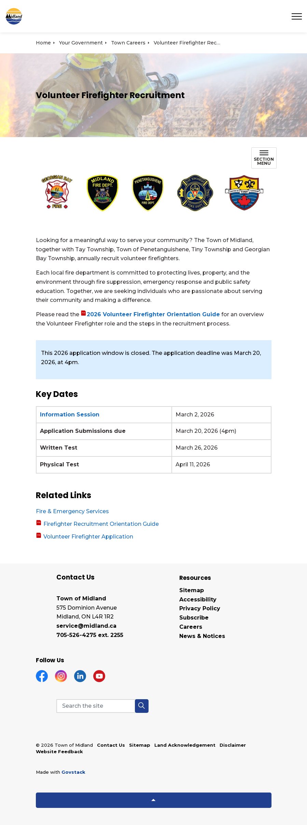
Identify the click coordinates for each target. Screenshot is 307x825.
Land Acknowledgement (184, 745)
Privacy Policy (199, 608)
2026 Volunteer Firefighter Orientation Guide (153, 314)
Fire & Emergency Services (72, 511)
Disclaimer (233, 745)
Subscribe (194, 617)
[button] (153, 192)
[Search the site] (102, 706)
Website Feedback (59, 751)
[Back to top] (153, 800)
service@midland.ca (86, 626)
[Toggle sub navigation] (264, 158)
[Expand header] (297, 16)
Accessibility (198, 599)
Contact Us (111, 745)
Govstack (73, 772)
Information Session (69, 414)
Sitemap (191, 590)
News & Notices (202, 636)
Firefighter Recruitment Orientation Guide (100, 524)
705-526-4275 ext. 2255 (89, 635)
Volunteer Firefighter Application (87, 536)
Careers (190, 627)
